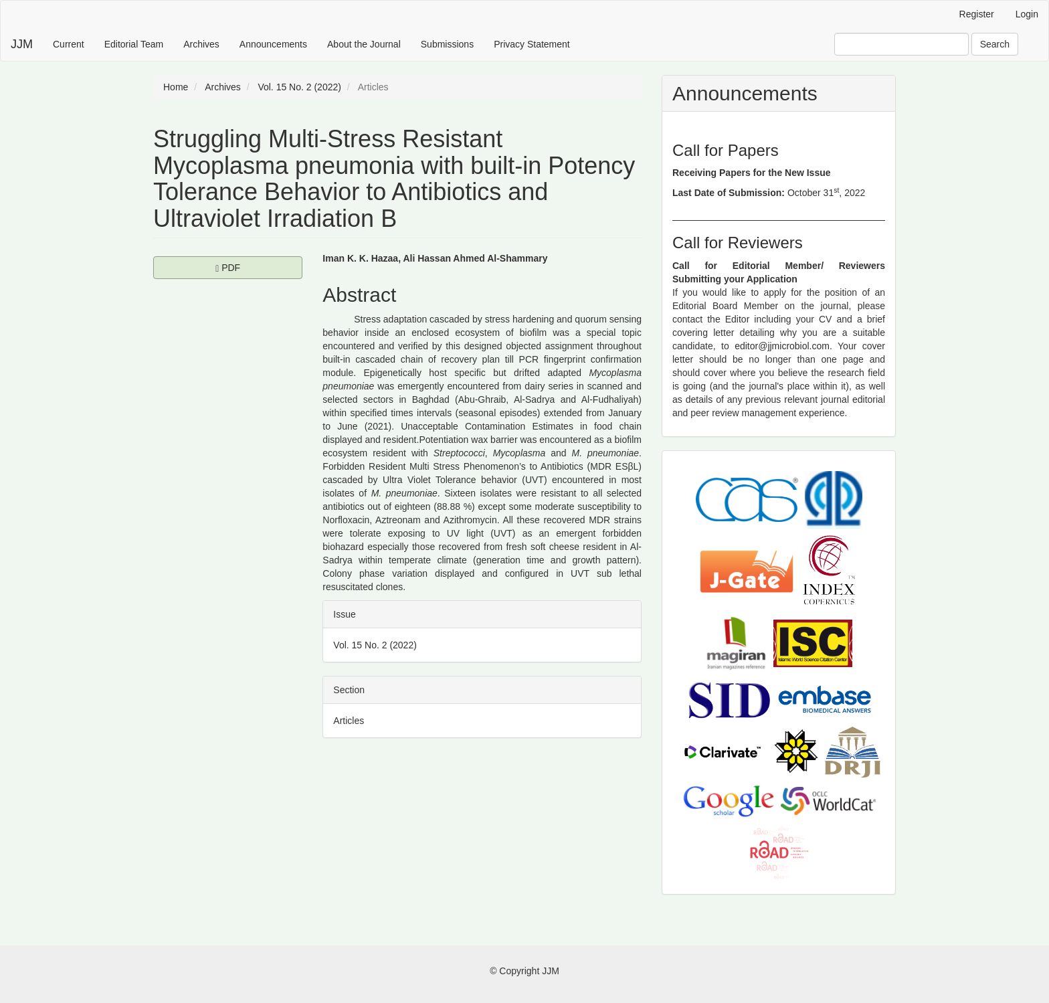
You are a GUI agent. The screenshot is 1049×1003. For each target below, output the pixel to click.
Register (976, 14)
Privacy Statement (532, 44)
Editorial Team (133, 44)
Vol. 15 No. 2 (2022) (299, 87)
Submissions (447, 44)
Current (68, 44)
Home (175, 87)
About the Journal (364, 44)
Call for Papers (725, 150)
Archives (201, 44)
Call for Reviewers (737, 243)
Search (995, 44)
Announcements (273, 44)
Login (1027, 14)
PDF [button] (258, 267)
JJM (22, 44)
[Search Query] (901, 44)
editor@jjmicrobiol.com (782, 346)
